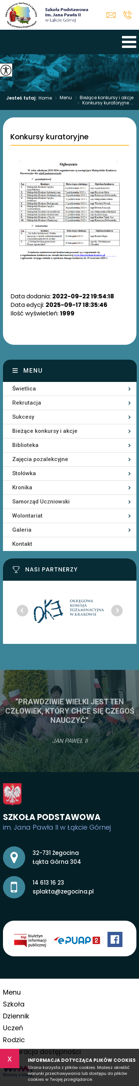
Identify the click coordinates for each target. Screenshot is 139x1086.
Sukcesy (23, 417)
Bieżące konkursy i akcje (102, 98)
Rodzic (14, 1039)
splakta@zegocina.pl (111, 15)
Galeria (22, 529)
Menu (62, 98)
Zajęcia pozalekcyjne (40, 459)
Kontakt (22, 544)
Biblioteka (25, 445)
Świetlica (24, 388)
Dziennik (16, 1016)
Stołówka (24, 473)
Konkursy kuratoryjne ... (104, 103)
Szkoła (13, 1004)
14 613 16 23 (127, 15)
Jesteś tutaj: (22, 98)
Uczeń (13, 1027)
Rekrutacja (26, 402)
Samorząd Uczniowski (41, 501)
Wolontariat (27, 515)
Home (45, 98)
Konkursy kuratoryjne (49, 137)
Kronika (22, 487)
